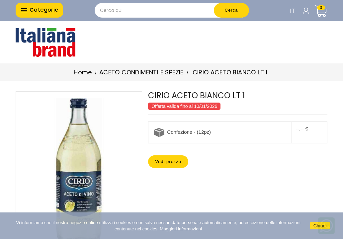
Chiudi (320, 225)
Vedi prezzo (168, 161)
